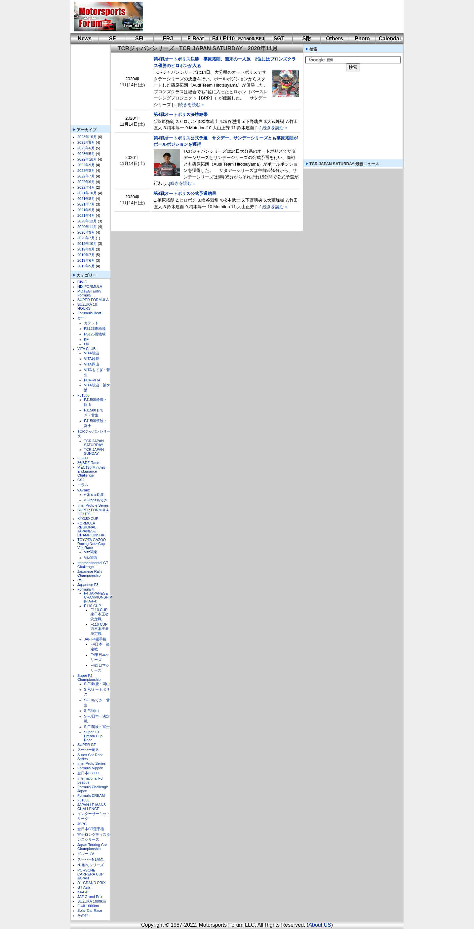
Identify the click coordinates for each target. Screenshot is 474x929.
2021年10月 (87, 193)
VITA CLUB (86, 349)
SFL (140, 38)
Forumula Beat (89, 313)
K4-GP (82, 892)
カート (82, 318)
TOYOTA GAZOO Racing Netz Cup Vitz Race (91, 544)
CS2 (80, 480)
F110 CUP (92, 606)
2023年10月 (87, 137)
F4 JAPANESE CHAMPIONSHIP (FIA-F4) (98, 597)
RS (79, 580)
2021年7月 (86, 204)
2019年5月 (86, 266)
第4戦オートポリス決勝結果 (181, 114)
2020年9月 (86, 232)
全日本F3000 (88, 773)
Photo (362, 38)
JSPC (82, 824)
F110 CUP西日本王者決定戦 (100, 629)
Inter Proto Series (91, 763)
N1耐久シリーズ (90, 865)
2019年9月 (86, 249)
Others (334, 38)
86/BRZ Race (88, 463)
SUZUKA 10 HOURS (87, 306)
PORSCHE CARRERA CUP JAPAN (90, 874)
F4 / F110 (223, 38)
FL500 (82, 458)
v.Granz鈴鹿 (94, 494)
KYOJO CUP (88, 519)
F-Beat (195, 38)
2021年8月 (86, 199)
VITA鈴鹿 (91, 359)
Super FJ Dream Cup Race (93, 736)
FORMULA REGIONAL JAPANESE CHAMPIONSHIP (91, 529)
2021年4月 (86, 215)
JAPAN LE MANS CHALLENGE (91, 807)
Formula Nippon (90, 768)
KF (86, 339)
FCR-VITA (92, 380)
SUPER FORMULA (93, 300)
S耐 (306, 38)
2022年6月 (86, 182)
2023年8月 (86, 142)
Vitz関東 (90, 552)
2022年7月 (86, 176)
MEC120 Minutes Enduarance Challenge (91, 471)
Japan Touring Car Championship (92, 847)
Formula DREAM (91, 795)
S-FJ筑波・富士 (97, 727)
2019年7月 (86, 255)
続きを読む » (191, 104)
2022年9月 (86, 165)
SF (112, 38)
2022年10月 (87, 159)
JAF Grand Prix (89, 897)
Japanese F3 (88, 585)
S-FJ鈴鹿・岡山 (97, 684)
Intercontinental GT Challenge (92, 565)
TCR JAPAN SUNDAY (94, 451)
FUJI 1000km (88, 906)
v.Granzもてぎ (95, 500)
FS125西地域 (94, 334)
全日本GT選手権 (90, 829)
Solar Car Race (89, 910)
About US (319, 925)
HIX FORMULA (89, 287)
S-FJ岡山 (91, 711)
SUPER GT (86, 745)
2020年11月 (87, 227)
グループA (85, 854)
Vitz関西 (90, 558)
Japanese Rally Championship (89, 573)
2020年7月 (86, 238)
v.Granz (83, 490)
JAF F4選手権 (95, 639)
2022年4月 (86, 187)
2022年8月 (86, 171)
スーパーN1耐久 (90, 859)
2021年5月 (86, 210)
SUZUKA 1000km (91, 901)
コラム (82, 485)
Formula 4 (85, 589)
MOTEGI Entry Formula (89, 293)
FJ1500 (83, 395)
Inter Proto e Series (93, 505)
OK (86, 344)
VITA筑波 (91, 353)
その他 (82, 915)
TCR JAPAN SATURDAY (94, 443)
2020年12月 (87, 221)
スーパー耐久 (88, 750)
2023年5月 (86, 154)
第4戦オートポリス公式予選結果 (185, 193)
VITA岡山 (91, 364)
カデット (91, 323)
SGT (279, 38)
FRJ (168, 38)
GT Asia (83, 887)
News (85, 38)
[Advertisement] (268, 16)
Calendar (390, 38)
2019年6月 (86, 260)
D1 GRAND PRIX (91, 883)
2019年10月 (87, 244)
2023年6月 (86, 148)
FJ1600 (83, 800)
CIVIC (82, 282)
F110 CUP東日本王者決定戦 (100, 614)
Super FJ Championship (88, 677)
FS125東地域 (94, 328)
